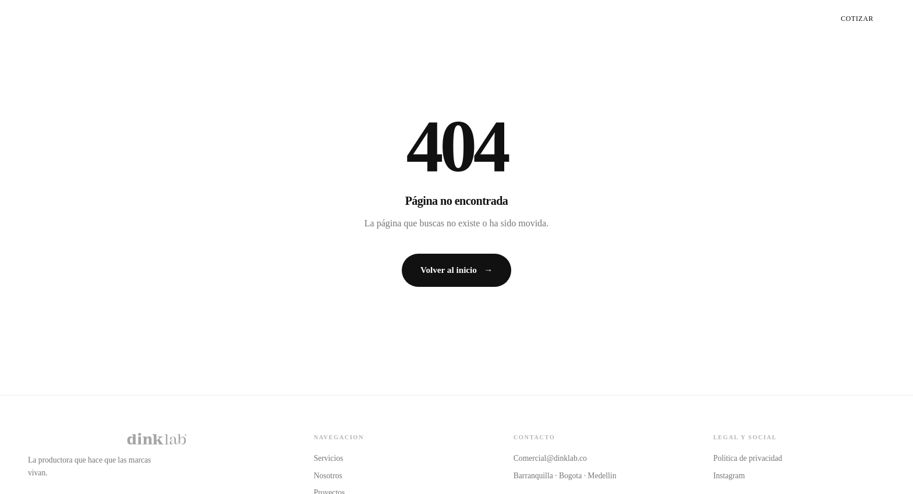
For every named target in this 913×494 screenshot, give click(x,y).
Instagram (729, 475)
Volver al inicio (456, 270)
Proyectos (784, 19)
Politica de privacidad (748, 458)
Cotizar (857, 19)
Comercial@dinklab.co (550, 458)
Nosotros (718, 19)
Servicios (656, 19)
